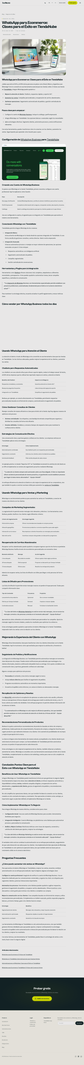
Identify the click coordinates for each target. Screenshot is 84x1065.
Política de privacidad (32, 1025)
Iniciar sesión (62, 3)
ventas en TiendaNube (52, 485)
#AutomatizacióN (7, 34)
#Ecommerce (16, 34)
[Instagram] (75, 1056)
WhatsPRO (8, 697)
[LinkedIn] (78, 1056)
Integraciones (5, 1044)
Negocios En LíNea (10, 14)
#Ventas (23, 34)
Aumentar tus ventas (11, 98)
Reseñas (4, 1036)
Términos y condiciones (33, 1021)
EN (55, 3)
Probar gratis (72, 3)
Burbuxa (17, 273)
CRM (3, 1032)
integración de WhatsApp (15, 283)
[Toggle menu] (80, 3)
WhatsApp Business (26, 115)
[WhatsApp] (81, 1056)
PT (52, 3)
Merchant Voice (6, 1025)
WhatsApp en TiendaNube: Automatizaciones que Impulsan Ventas (21, 959)
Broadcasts (5, 1040)
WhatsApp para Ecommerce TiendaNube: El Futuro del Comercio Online (22, 968)
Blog (3, 14)
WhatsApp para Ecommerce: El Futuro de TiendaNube (17, 955)
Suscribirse (79, 1023)
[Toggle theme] (45, 3)
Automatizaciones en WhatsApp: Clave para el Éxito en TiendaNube (21, 963)
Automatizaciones (6, 1029)
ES (49, 3)
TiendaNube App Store (48, 1021)
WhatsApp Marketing (24, 612)
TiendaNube (8, 89)
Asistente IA (5, 1021)
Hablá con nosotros (42, 999)
